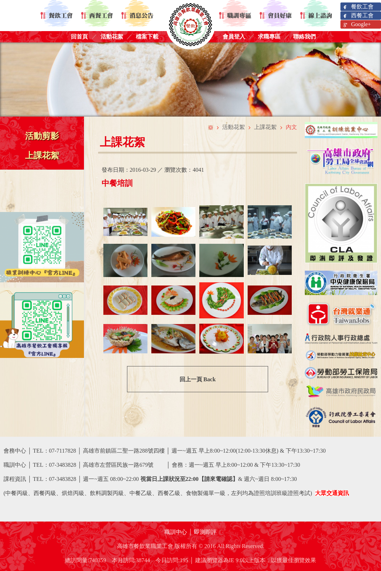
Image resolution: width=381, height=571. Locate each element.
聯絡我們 (304, 37)
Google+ (356, 24)
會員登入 (234, 37)
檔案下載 (147, 37)
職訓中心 (175, 532)
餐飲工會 (358, 7)
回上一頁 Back (198, 379)
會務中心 (15, 451)
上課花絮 (42, 155)
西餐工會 (358, 15)
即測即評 (205, 532)
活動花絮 (112, 37)
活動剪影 (42, 136)
